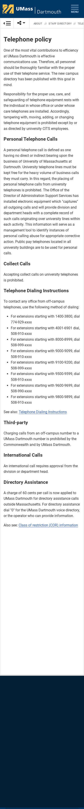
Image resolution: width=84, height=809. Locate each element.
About (38, 23)
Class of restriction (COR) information (48, 525)
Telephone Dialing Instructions (43, 412)
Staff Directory (60, 23)
